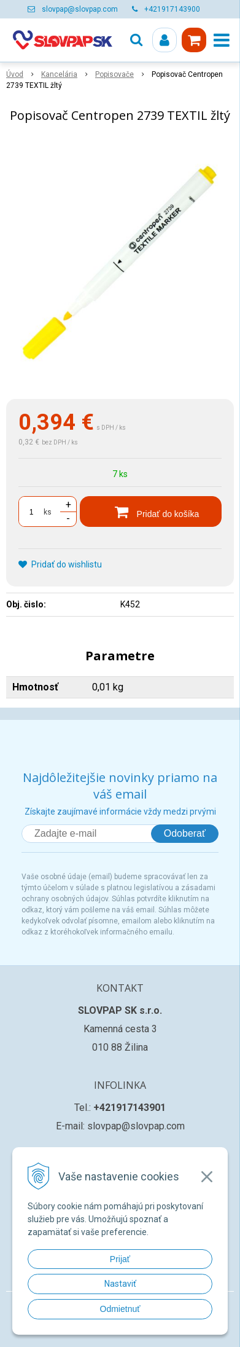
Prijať (120, 1259)
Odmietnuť (120, 1309)
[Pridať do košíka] (151, 511)
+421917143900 (172, 9)
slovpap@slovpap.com (80, 9)
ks (48, 512)
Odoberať (185, 833)
